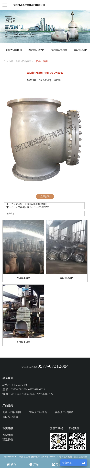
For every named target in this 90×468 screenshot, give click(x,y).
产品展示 (26, 61)
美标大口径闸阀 (59, 50)
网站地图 (7, 435)
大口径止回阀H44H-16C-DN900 (31, 204)
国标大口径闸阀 (36, 50)
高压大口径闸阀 (14, 50)
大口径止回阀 (41, 61)
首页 (18, 61)
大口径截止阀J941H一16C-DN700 (32, 207)
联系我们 (7, 439)
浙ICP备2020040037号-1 (52, 456)
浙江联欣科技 (80, 456)
